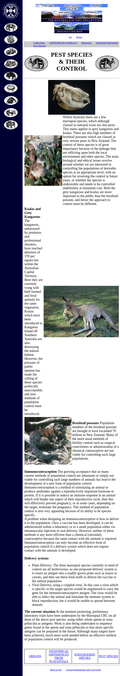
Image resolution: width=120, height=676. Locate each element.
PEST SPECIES (108, 656)
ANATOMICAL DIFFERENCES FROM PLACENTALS (59, 656)
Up (70, 37)
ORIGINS (35, 656)
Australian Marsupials (107, 42)
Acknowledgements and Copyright (83, 669)
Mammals (86, 42)
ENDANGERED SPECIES (84, 656)
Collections (39, 42)
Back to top (56, 669)
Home (79, 37)
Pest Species (39, 45)
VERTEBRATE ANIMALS (63, 42)
